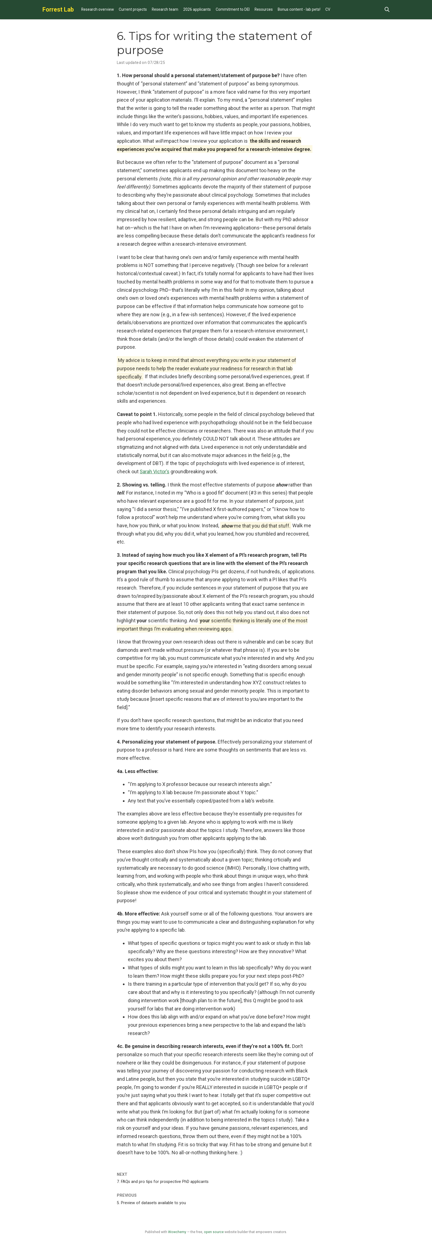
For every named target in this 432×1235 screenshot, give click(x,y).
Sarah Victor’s (154, 471)
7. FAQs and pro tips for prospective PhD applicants (163, 1181)
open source (214, 1232)
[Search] (387, 10)
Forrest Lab (58, 9)
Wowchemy (177, 1232)
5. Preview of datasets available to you (151, 1203)
